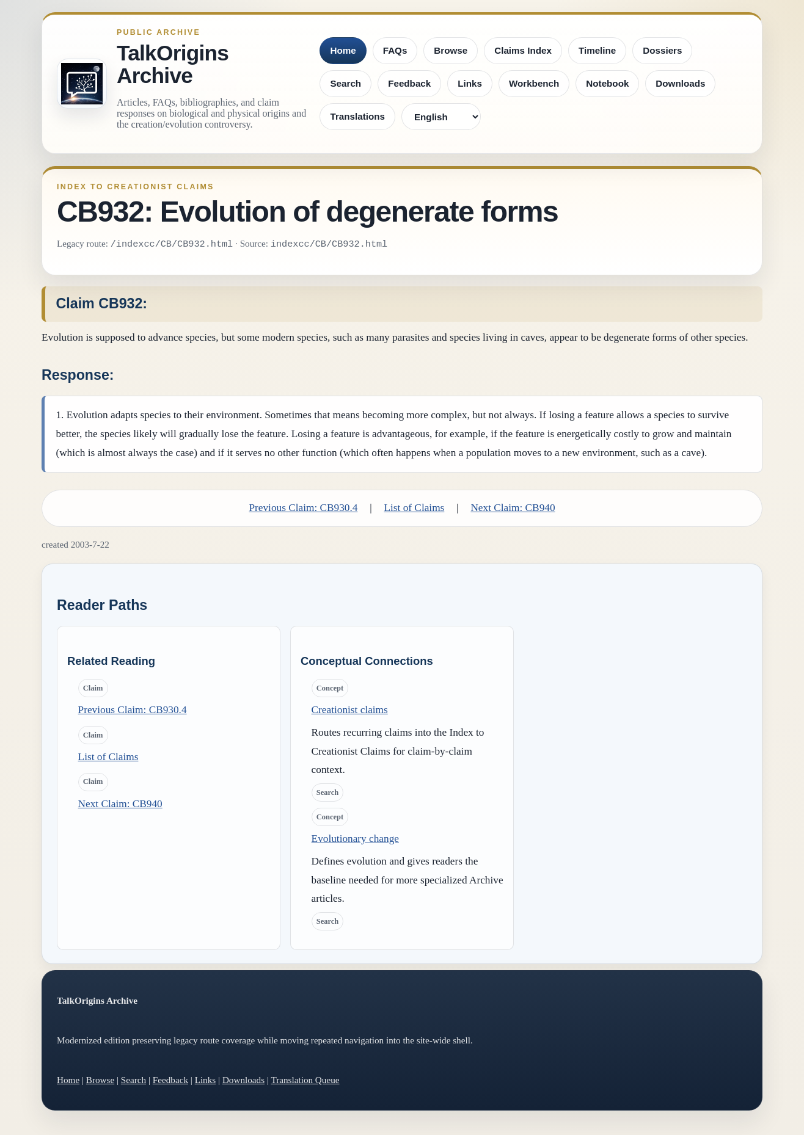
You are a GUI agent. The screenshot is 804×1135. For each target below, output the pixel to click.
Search (345, 83)
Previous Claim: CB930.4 (303, 507)
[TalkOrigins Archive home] (82, 84)
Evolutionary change (355, 838)
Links (470, 83)
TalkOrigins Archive (172, 64)
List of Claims (414, 507)
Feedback (409, 83)
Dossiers (662, 50)
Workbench (534, 83)
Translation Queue (305, 1080)
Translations (357, 116)
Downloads (680, 83)
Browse (450, 50)
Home (343, 50)
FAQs (395, 50)
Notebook (607, 83)
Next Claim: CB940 (512, 507)
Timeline (597, 50)
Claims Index (523, 50)
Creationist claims (350, 710)
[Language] (441, 116)
